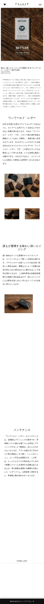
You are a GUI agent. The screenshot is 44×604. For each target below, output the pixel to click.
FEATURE (7, 71)
